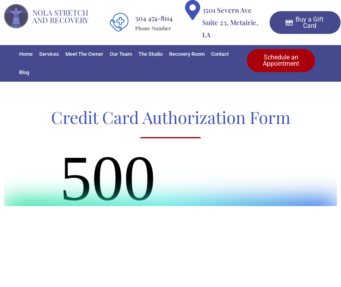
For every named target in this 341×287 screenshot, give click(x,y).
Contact (220, 54)
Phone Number (153, 28)
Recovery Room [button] (187, 54)
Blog (24, 72)
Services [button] (49, 54)
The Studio (150, 54)
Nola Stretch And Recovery (60, 16)
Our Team (121, 54)
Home (26, 54)
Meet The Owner (84, 54)
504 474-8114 (154, 18)
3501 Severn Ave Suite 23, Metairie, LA (230, 22)
